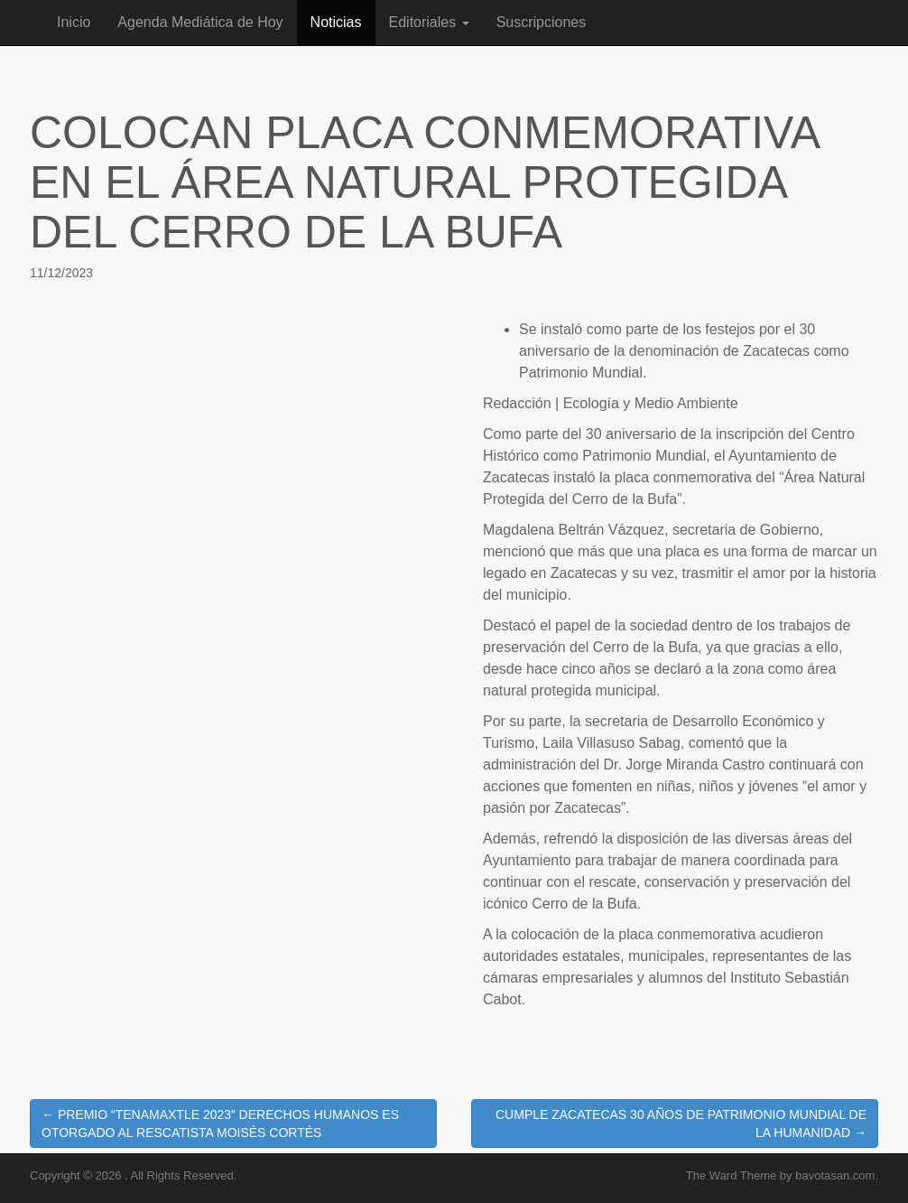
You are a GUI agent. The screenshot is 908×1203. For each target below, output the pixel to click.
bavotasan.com (835, 1175)
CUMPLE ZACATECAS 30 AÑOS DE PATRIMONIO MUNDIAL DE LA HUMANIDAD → (681, 1123)
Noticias (336, 22)
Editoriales (429, 22)
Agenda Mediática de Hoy (200, 22)
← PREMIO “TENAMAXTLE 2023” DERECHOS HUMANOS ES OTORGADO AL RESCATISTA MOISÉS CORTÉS (220, 1123)
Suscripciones (541, 22)
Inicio (73, 22)
